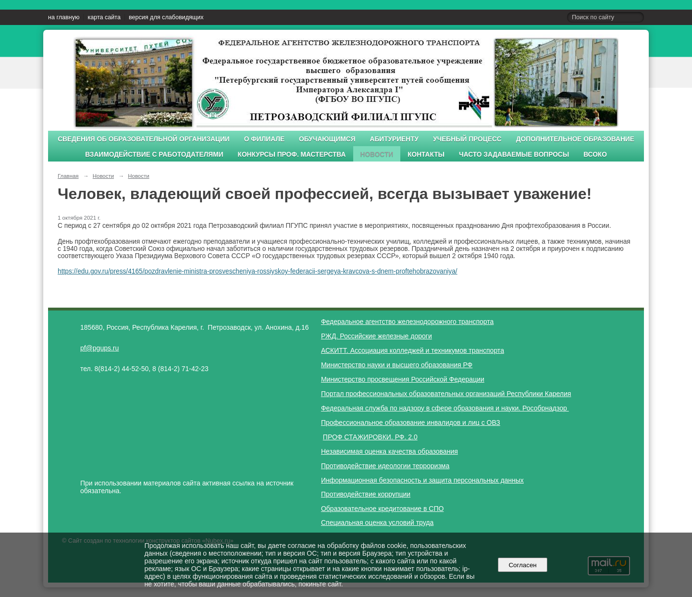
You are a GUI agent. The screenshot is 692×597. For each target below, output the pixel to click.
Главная (68, 176)
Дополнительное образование (575, 139)
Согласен (522, 565)
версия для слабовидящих (166, 17)
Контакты (426, 154)
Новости (377, 154)
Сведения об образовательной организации (144, 139)
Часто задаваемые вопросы (514, 154)
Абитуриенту (394, 139)
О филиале (264, 139)
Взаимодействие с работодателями (154, 154)
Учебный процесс (467, 139)
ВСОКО (595, 154)
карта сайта (104, 17)
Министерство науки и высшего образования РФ (396, 365)
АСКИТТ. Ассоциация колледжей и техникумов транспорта (412, 350)
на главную (63, 17)
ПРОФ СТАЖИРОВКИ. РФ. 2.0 (370, 437)
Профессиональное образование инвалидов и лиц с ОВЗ (410, 422)
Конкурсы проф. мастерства (292, 154)
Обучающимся (327, 139)
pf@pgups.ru (99, 348)
